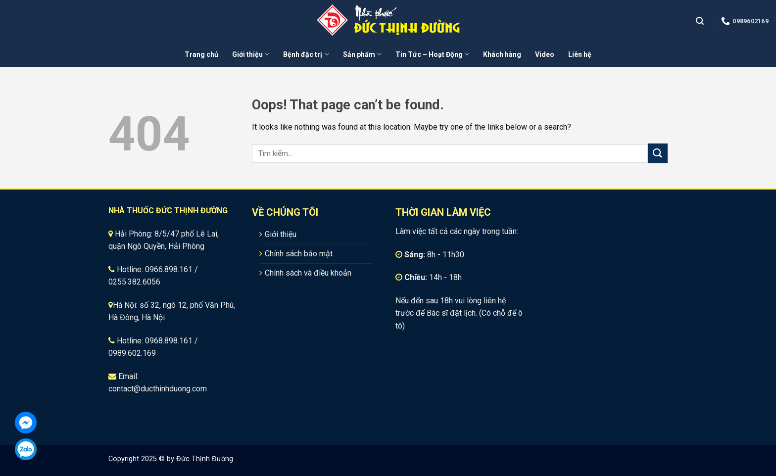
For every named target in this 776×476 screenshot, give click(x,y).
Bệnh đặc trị (306, 54)
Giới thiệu (250, 54)
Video (544, 54)
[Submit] (658, 153)
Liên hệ (579, 54)
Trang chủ (201, 54)
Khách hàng (502, 54)
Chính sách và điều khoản (308, 273)
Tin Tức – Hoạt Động (432, 54)
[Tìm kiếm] (701, 21)
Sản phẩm (362, 54)
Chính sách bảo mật (299, 253)
